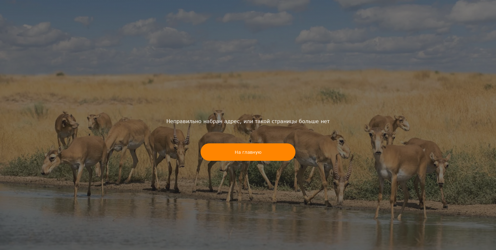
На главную (248, 152)
